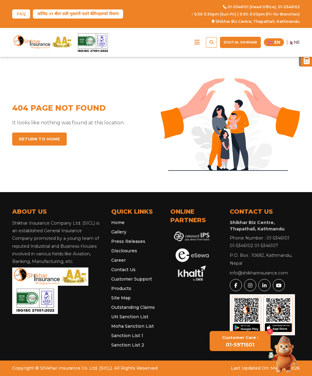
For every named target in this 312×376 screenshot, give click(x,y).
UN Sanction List (129, 316)
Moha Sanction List (132, 326)
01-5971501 (240, 341)
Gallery (118, 232)
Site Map (121, 298)
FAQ (21, 13)
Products (121, 288)
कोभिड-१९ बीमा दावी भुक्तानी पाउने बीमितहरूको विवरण (78, 13)
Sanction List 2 (127, 345)
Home (118, 222)
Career (118, 260)
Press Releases (128, 241)
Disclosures (124, 251)
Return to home (39, 138)
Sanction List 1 (127, 335)
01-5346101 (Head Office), (250, 7)
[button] (197, 42)
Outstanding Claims (133, 307)
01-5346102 (289, 7)
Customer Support (131, 279)
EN (274, 42)
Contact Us (123, 269)
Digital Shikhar (240, 42)
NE (295, 42)
